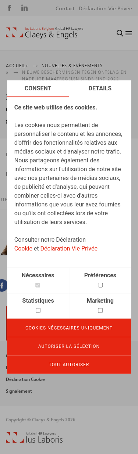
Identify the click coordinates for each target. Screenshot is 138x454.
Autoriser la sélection (69, 346)
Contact (65, 8)
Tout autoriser (69, 364)
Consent (38, 88)
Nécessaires (38, 275)
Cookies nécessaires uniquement (69, 328)
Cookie (23, 248)
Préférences (100, 275)
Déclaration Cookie (25, 379)
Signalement (19, 391)
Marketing (100, 300)
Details (100, 88)
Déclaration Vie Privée (69, 248)
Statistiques (38, 300)
